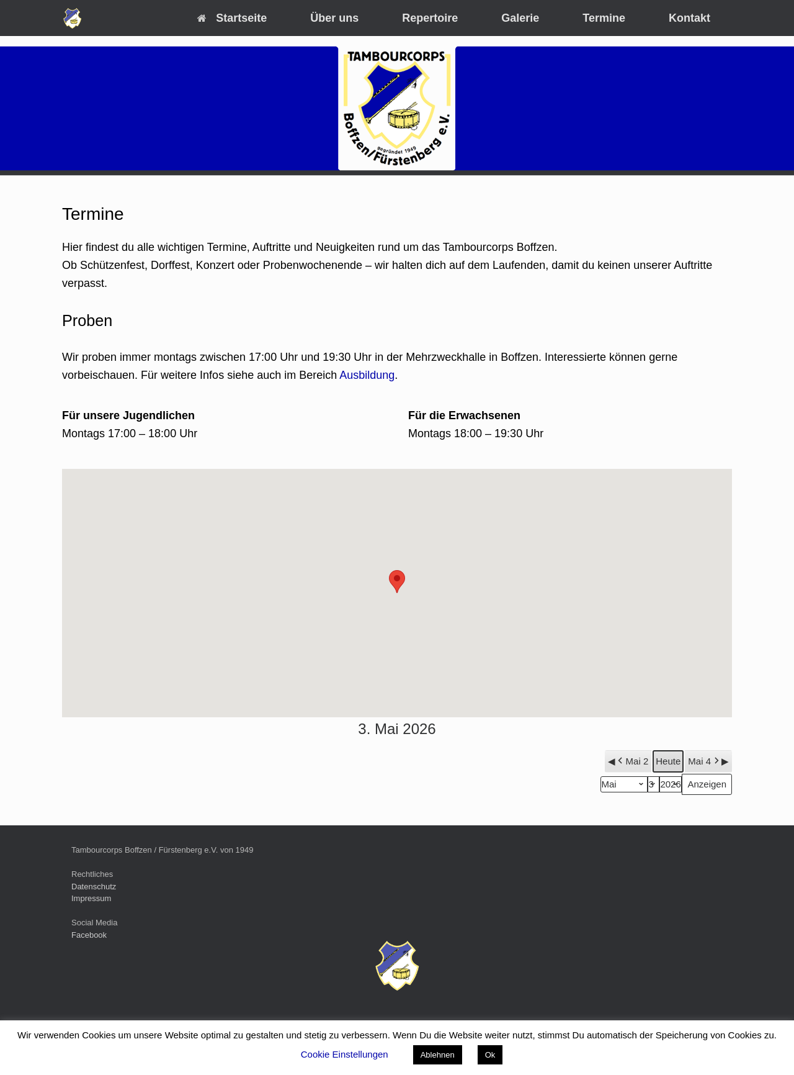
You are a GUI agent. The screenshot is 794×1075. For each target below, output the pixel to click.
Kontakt (689, 18)
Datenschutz (93, 886)
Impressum (91, 898)
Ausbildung (367, 375)
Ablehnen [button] (438, 1054)
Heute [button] (668, 761)
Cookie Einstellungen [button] (344, 1054)
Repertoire (430, 18)
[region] (397, 108)
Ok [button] (490, 1054)
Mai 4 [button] (704, 761)
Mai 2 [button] (632, 761)
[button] (397, 581)
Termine (603, 18)
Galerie (520, 18)
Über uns (334, 18)
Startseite (232, 18)
